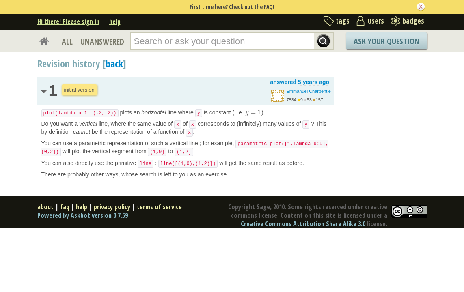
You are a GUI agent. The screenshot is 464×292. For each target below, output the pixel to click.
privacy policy (112, 206)
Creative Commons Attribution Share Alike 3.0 (303, 223)
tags (343, 21)
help (115, 21)
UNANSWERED (102, 41)
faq (64, 206)
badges (413, 21)
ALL (67, 41)
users (376, 21)
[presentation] (253, 112)
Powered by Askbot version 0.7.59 (82, 215)
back (114, 63)
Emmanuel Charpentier (309, 91)
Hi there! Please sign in (68, 21)
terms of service (159, 206)
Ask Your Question (386, 41)
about (45, 206)
